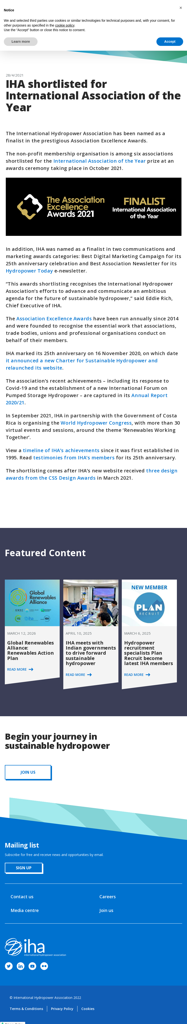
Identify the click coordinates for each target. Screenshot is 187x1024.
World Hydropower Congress (96, 423)
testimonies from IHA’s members (74, 457)
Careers (107, 896)
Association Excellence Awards (54, 318)
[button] (181, 8)
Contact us (22, 896)
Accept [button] (169, 41)
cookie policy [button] (64, 25)
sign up (24, 867)
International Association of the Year (99, 161)
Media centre (25, 910)
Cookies (87, 1008)
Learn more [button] (21, 41)
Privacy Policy (62, 1008)
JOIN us (28, 772)
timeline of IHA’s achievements (61, 450)
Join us (106, 910)
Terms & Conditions (26, 1008)
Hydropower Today (29, 270)
